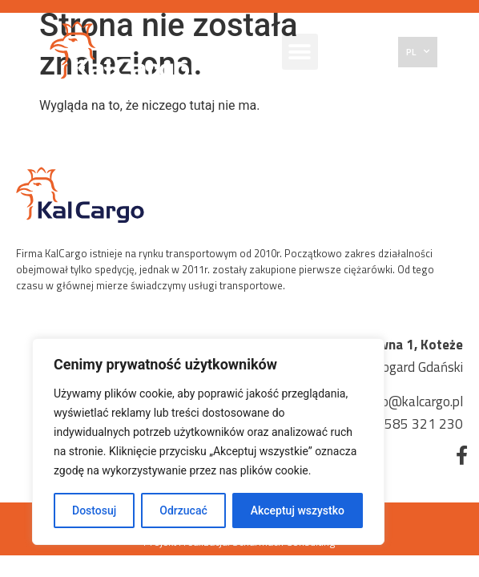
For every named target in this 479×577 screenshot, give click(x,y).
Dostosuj (94, 510)
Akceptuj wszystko (297, 510)
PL (417, 51)
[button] (300, 52)
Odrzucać (183, 510)
